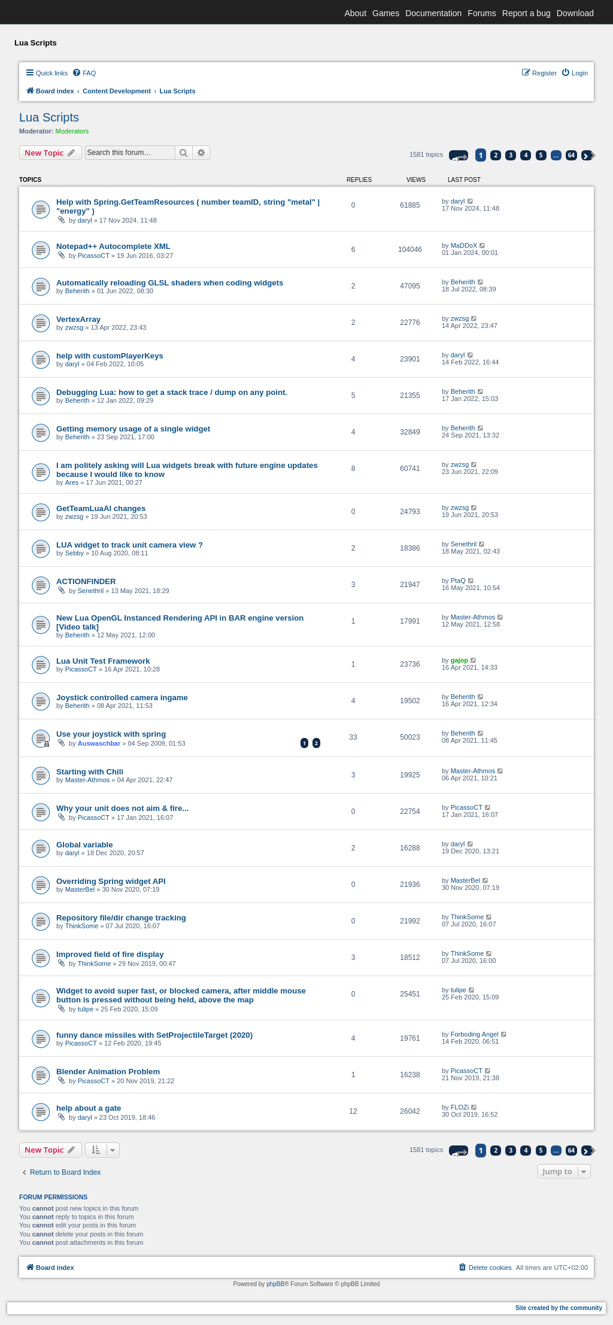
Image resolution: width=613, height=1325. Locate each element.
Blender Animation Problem (108, 1071)
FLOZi (460, 1107)
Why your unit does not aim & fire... (122, 808)
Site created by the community (558, 1308)
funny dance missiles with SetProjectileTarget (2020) (154, 1035)
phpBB (275, 1284)
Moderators (72, 131)
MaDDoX (464, 245)
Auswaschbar (99, 743)
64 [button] (571, 155)
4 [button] (526, 155)
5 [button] (541, 155)
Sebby (74, 553)
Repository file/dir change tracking (121, 917)
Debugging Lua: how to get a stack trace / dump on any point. (171, 392)
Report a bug (526, 13)
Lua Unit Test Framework (103, 661)
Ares (72, 482)
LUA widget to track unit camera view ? (129, 544)
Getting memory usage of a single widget (133, 428)
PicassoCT (94, 255)
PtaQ (458, 580)
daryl (85, 220)
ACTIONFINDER (86, 581)
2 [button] (496, 155)
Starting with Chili (89, 771)
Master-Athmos (473, 617)
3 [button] (511, 155)
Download (575, 13)
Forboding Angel (475, 1034)
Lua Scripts (49, 117)
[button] (458, 155)
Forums (482, 13)
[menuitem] (84, 73)
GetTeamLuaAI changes (100, 508)
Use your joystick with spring (111, 734)
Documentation (433, 13)
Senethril (464, 544)
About (355, 13)
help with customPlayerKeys (109, 355)
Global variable (84, 844)
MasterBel (80, 889)
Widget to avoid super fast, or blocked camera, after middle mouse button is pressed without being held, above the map (181, 995)
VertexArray (78, 319)
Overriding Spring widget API (111, 881)
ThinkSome (82, 925)
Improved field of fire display (110, 954)
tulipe (85, 1009)
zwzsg (74, 327)
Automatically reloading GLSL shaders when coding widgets (169, 282)
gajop (459, 660)
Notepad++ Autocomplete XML (113, 246)
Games (385, 13)
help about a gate (88, 1108)
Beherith (77, 290)
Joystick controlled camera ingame (122, 697)
